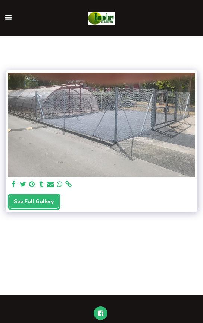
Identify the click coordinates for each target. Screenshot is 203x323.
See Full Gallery (34, 201)
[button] (8, 17)
